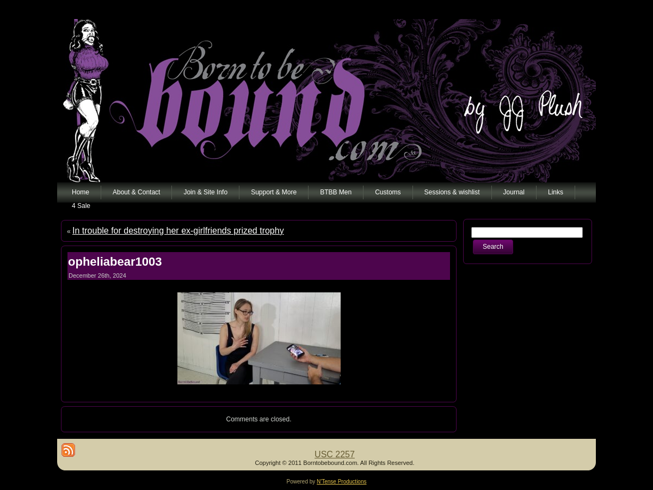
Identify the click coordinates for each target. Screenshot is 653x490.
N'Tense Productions (341, 482)
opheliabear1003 (115, 261)
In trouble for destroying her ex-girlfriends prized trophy (178, 230)
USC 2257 (335, 454)
